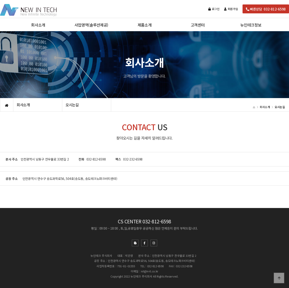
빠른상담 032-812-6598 (266, 8)
